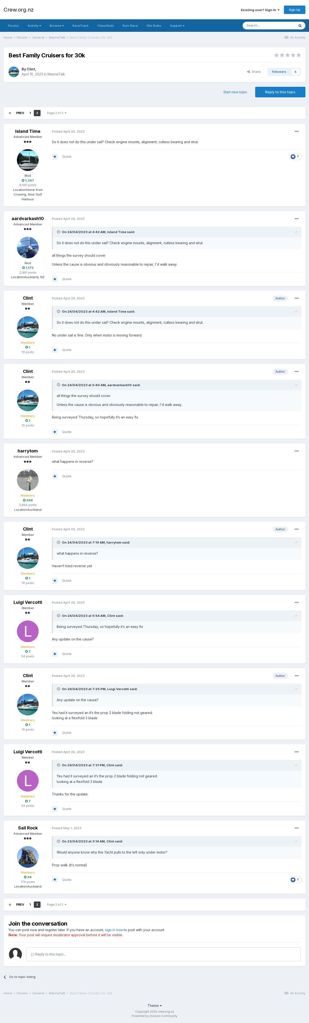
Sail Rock (28, 827)
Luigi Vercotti (28, 602)
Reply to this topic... (48, 954)
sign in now (114, 930)
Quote (66, 156)
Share (254, 72)
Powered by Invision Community (154, 1016)
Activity (34, 25)
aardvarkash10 (28, 218)
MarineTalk (56, 74)
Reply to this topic (280, 92)
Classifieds (105, 25)
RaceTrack (80, 25)
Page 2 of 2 (56, 113)
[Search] (269, 25)
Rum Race (130, 25)
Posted (68, 131)
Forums (13, 25)
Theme (154, 1005)
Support (177, 25)
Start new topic (235, 92)
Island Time (27, 131)
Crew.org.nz (19, 10)
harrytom (28, 450)
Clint (31, 69)
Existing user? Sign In (260, 10)
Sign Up (294, 10)
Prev (20, 113)
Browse (57, 25)
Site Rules (154, 25)
